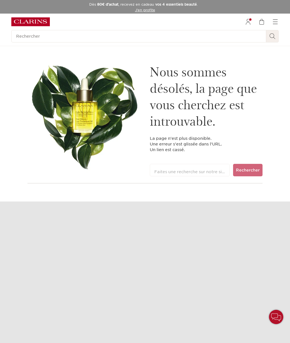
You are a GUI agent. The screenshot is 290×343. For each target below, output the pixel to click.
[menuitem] (248, 21)
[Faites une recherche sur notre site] (190, 170)
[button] (276, 317)
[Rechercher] (138, 36)
